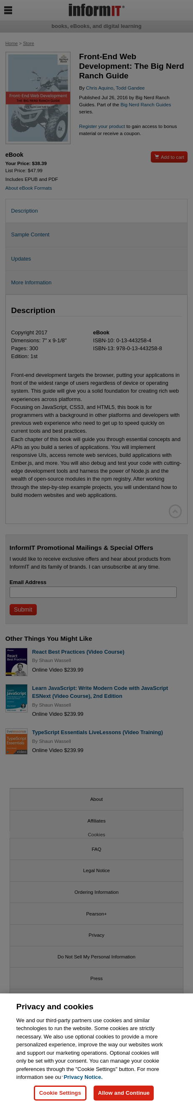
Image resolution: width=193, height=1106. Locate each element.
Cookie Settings (60, 1093)
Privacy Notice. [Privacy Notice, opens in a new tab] (82, 1077)
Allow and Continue (124, 1093)
